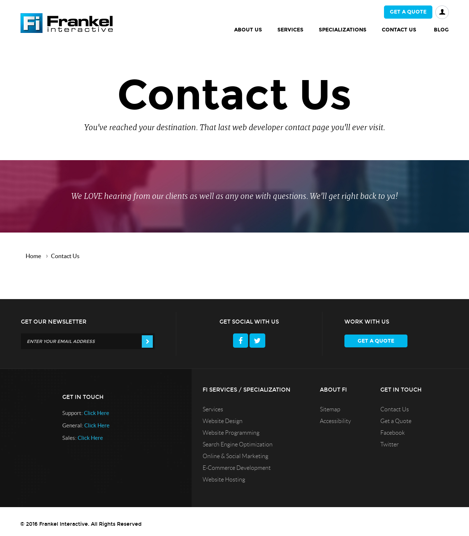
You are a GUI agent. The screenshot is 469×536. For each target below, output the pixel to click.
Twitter (389, 444)
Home (33, 256)
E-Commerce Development (237, 468)
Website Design (223, 421)
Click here (96, 413)
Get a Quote (395, 421)
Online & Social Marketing (235, 456)
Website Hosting (224, 479)
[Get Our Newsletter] (88, 341)
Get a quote (408, 12)
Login (442, 12)
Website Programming (231, 433)
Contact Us (394, 409)
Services (213, 409)
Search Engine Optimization (238, 444)
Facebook (392, 433)
